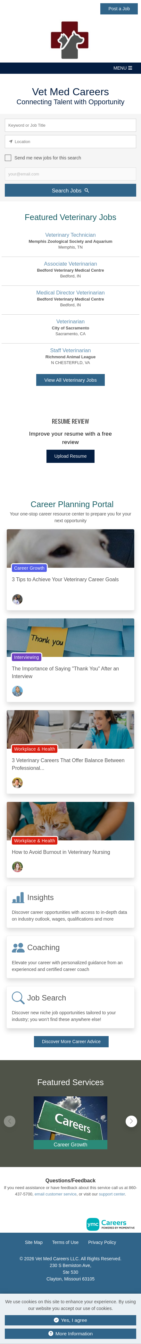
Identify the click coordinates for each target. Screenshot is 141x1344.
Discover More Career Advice (71, 1041)
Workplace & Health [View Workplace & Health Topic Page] (34, 749)
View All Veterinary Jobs (70, 380)
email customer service (56, 1194)
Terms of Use (65, 1242)
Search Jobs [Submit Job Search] (70, 190)
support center (112, 1194)
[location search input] (70, 141)
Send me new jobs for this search (47, 157)
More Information (70, 1333)
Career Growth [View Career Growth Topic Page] (29, 568)
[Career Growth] (70, 1121)
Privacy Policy (102, 1242)
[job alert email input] (70, 174)
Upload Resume (70, 456)
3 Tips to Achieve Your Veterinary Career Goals (65, 579)
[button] (70, 68)
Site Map (34, 1242)
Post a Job (119, 8)
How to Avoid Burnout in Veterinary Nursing (61, 852)
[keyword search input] (70, 125)
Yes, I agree (70, 1320)
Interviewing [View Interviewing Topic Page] (26, 657)
